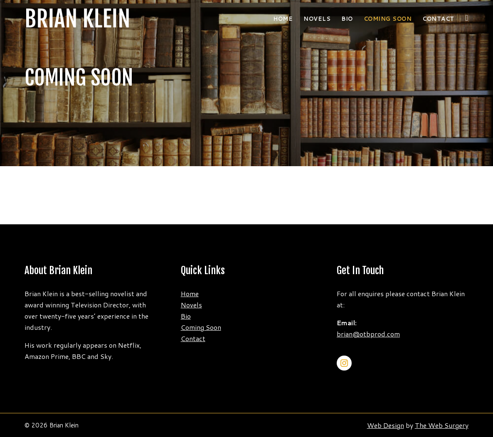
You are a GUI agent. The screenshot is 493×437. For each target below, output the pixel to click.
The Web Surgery (441, 425)
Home (283, 19)
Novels (316, 19)
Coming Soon (201, 327)
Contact (438, 19)
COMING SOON (388, 19)
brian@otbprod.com (368, 334)
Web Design (385, 425)
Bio (347, 19)
